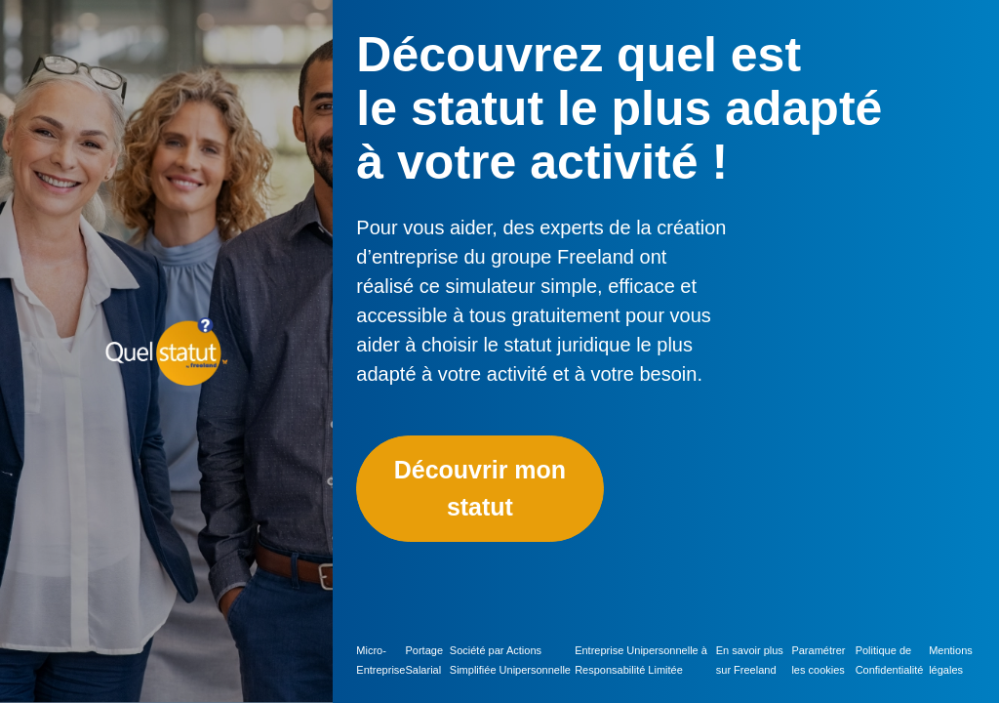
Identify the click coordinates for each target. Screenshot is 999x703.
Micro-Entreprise (380, 660)
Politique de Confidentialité (890, 660)
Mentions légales (951, 660)
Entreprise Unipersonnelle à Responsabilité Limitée (641, 660)
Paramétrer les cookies (818, 660)
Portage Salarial (424, 660)
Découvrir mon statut (480, 488)
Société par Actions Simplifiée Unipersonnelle (510, 660)
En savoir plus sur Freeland (749, 660)
